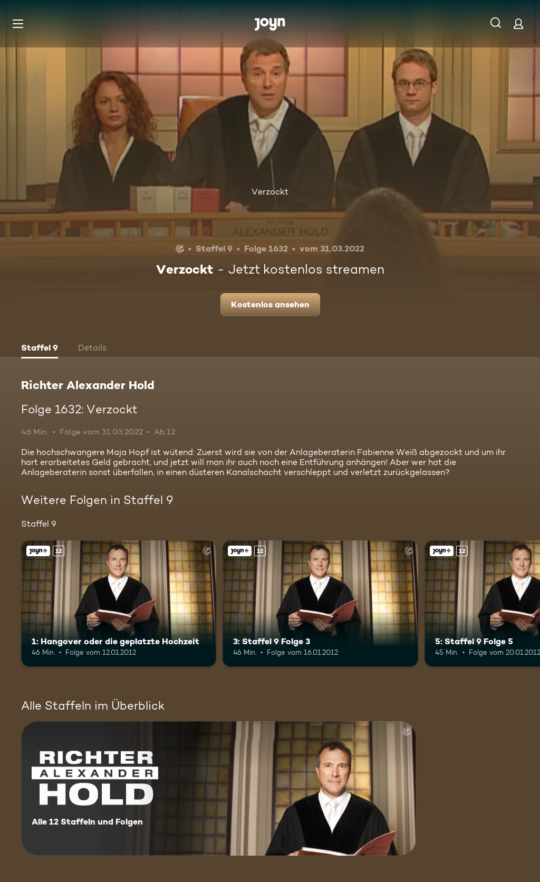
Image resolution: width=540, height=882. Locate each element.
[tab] (39, 349)
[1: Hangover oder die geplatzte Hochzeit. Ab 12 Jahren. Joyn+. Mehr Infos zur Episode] (118, 603)
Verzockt (270, 192)
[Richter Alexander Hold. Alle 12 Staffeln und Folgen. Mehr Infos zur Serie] (218, 788)
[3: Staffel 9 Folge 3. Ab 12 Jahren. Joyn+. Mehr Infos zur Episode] (320, 603)
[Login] (518, 23)
